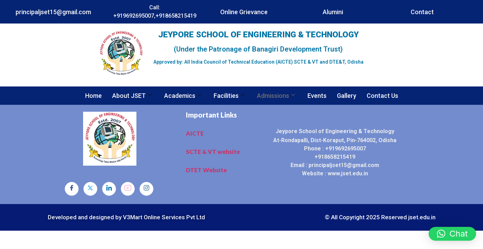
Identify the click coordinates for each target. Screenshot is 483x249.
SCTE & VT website (213, 151)
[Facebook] (72, 189)
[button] (452, 234)
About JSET (132, 95)
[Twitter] (90, 189)
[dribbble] (128, 189)
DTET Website (206, 170)
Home (93, 95)
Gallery (346, 95)
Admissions (276, 95)
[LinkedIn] (109, 189)
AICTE (195, 133)
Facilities (229, 95)
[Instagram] (146, 189)
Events (317, 95)
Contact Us (382, 95)
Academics (182, 95)
